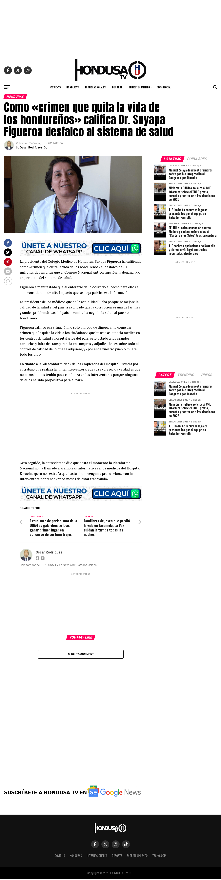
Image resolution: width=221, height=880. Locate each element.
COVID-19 (55, 87)
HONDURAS (72, 87)
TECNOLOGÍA (163, 87)
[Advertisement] (110, 28)
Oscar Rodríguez (31, 147)
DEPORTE (117, 87)
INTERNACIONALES (95, 87)
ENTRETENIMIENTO (139, 87)
